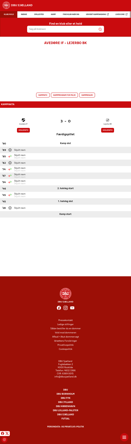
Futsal (65, 419)
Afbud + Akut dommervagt (65, 337)
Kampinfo (42, 95)
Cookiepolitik (65, 349)
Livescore (121, 14)
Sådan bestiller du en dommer (65, 329)
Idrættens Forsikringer (65, 341)
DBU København (65, 406)
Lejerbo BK (107, 124)
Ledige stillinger (65, 324)
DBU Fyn (65, 398)
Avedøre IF (23, 124)
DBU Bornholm (66, 394)
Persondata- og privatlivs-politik (65, 427)
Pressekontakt (65, 320)
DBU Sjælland (65, 415)
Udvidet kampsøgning (97, 14)
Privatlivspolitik (65, 345)
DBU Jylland (65, 402)
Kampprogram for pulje (64, 95)
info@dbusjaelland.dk (65, 377)
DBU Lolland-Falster (65, 410)
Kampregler (87, 95)
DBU (65, 390)
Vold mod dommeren (65, 333)
